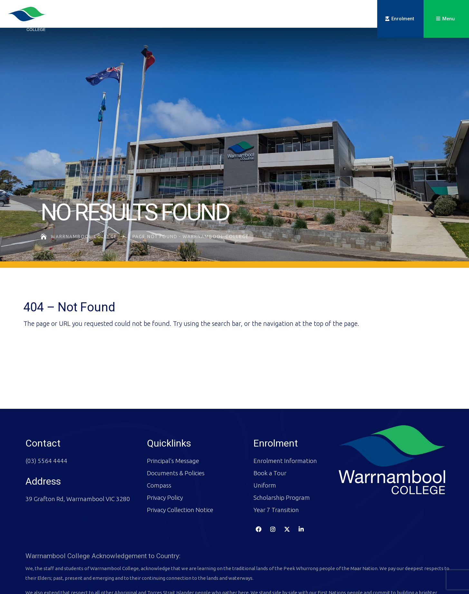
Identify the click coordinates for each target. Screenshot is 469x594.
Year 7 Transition (276, 482)
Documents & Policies (176, 445)
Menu (448, 19)
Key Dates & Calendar (294, 21)
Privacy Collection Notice (180, 482)
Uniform (265, 457)
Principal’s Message (173, 433)
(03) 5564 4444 (46, 433)
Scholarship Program (282, 470)
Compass (338, 21)
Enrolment (402, 19)
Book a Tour (270, 445)
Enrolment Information (285, 433)
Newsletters (248, 21)
